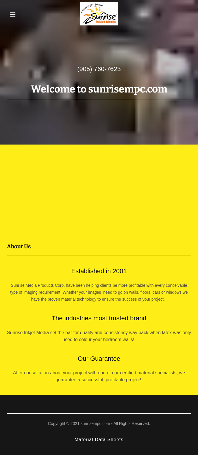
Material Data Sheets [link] (99, 439)
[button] (19, 14)
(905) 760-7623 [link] (99, 69)
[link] (99, 14)
